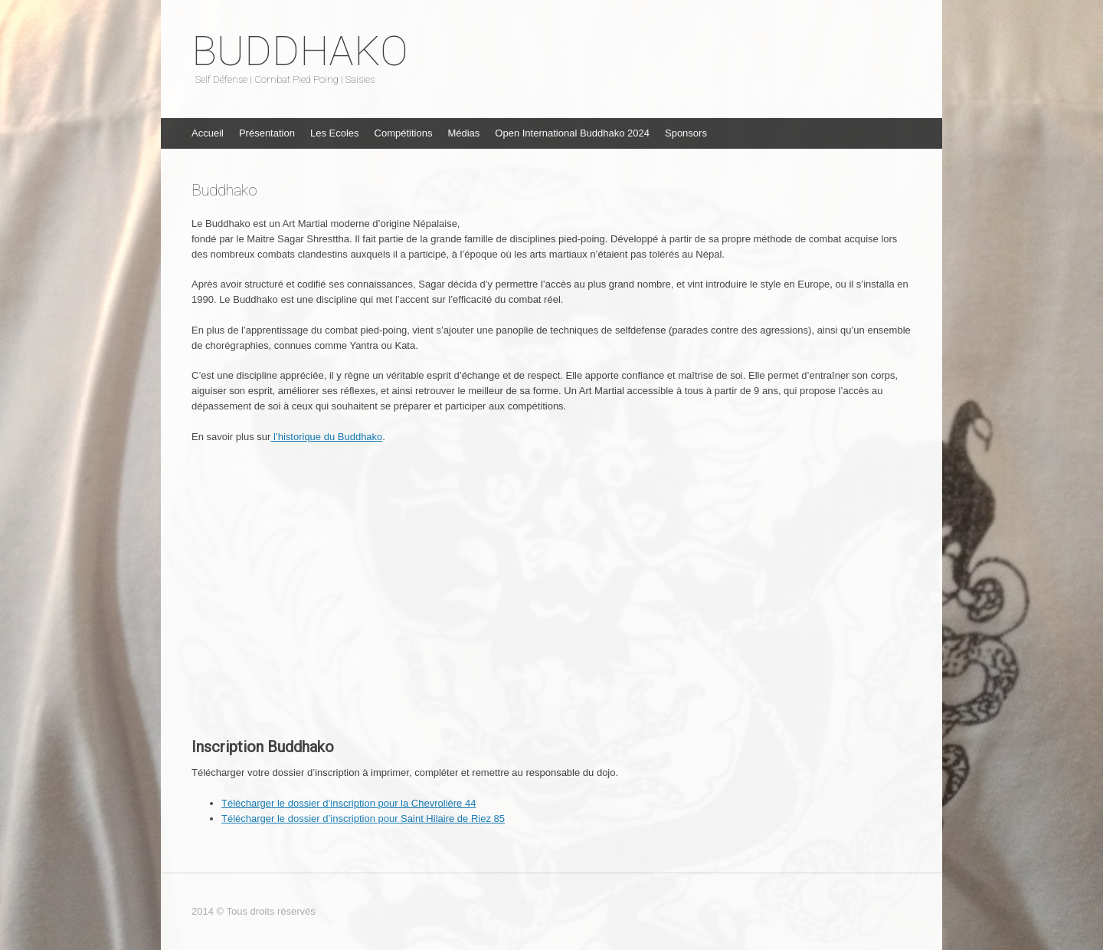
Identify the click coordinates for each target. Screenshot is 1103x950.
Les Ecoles (334, 133)
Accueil (207, 133)
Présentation (267, 133)
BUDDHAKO (299, 51)
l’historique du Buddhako (326, 436)
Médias (463, 133)
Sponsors (686, 133)
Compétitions (404, 133)
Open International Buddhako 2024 (572, 133)
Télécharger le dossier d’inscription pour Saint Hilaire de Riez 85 (363, 818)
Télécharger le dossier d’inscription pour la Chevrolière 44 (348, 803)
